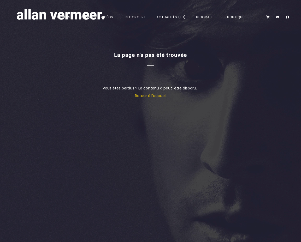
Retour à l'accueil (150, 95)
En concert (135, 17)
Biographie (206, 17)
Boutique (235, 17)
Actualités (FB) (171, 17)
